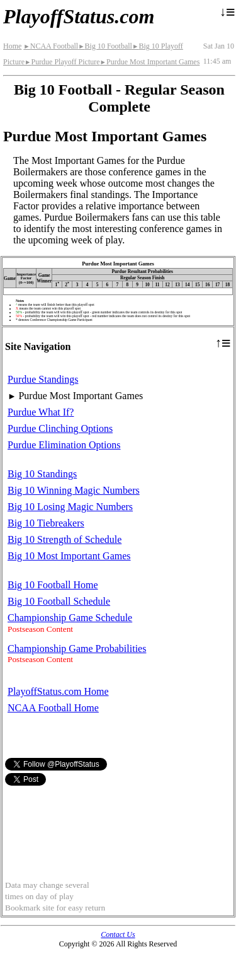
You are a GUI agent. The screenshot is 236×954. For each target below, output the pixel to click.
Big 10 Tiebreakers (46, 523)
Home (12, 46)
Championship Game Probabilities (77, 648)
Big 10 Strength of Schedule (64, 539)
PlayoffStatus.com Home (58, 691)
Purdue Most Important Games (150, 61)
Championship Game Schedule (70, 617)
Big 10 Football (105, 46)
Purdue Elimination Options (64, 444)
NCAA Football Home (53, 707)
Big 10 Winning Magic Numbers (74, 490)
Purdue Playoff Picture (62, 61)
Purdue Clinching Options (60, 428)
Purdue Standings (43, 379)
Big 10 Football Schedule (59, 601)
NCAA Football (50, 46)
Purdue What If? (41, 412)
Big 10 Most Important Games (69, 555)
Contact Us (118, 934)
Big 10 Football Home (53, 584)
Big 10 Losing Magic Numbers (70, 506)
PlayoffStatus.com (78, 16)
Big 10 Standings (42, 473)
